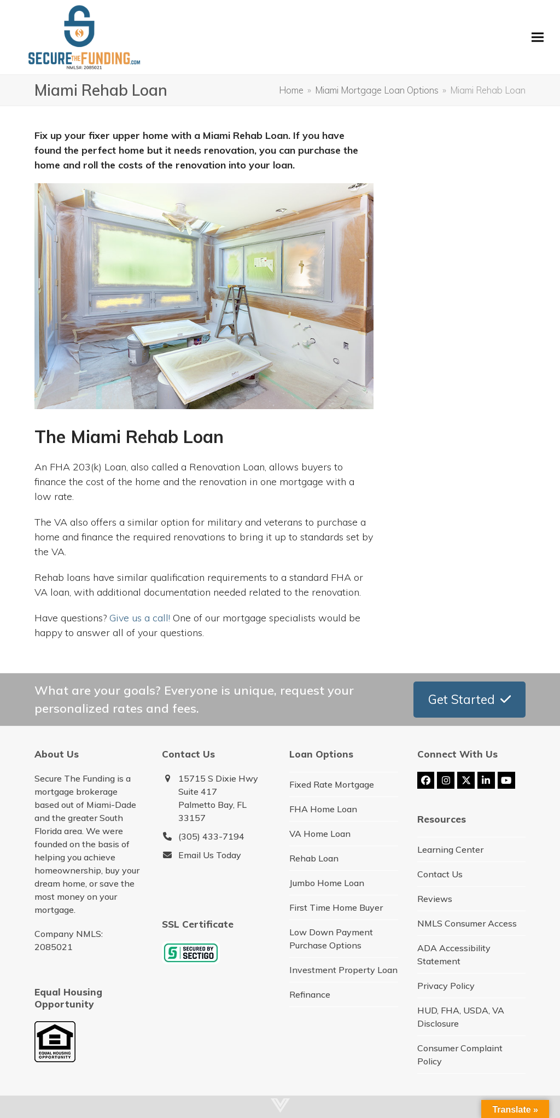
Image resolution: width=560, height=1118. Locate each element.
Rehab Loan (314, 858)
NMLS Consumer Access (467, 923)
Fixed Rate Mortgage (331, 784)
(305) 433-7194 (211, 836)
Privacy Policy (446, 985)
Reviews (434, 898)
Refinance (309, 994)
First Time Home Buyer (336, 907)
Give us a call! (139, 618)
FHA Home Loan (323, 808)
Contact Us (440, 874)
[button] (538, 37)
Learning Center (450, 849)
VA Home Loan (320, 833)
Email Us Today (209, 854)
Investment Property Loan (343, 969)
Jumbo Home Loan (326, 882)
